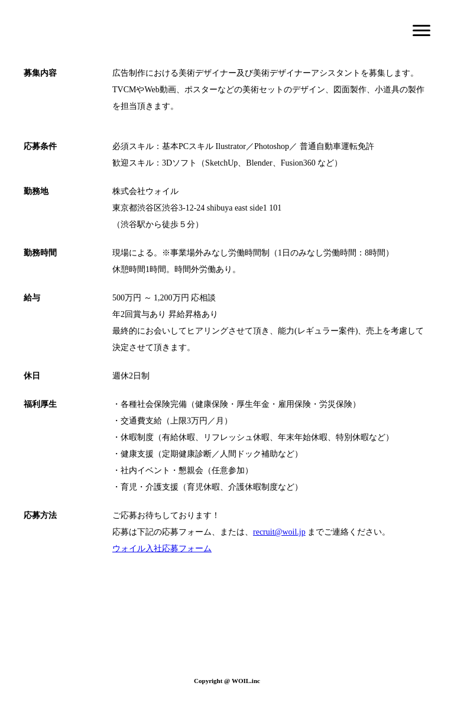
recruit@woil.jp (279, 532)
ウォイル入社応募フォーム (162, 548)
